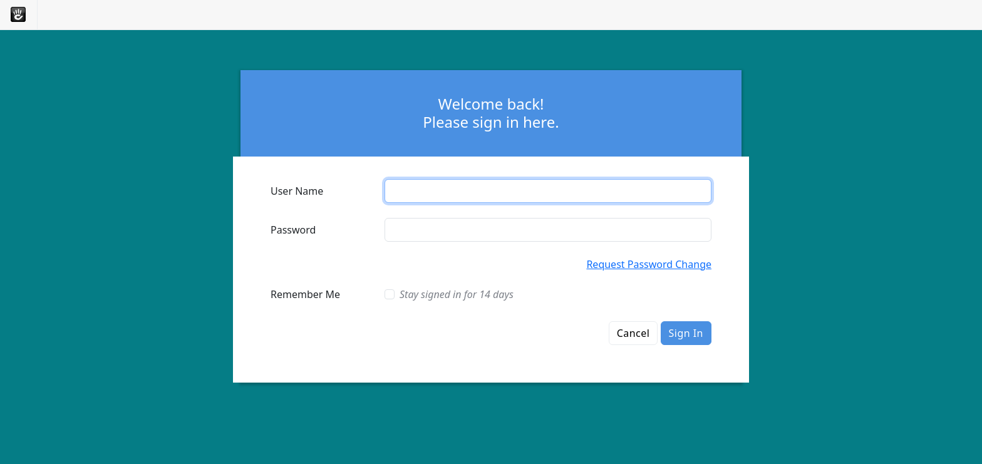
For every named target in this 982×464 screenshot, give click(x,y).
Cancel (633, 333)
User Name (297, 191)
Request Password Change (648, 264)
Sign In (686, 333)
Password (293, 230)
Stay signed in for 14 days (457, 294)
